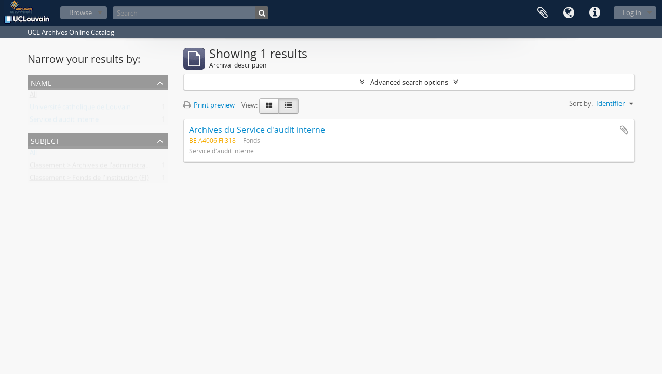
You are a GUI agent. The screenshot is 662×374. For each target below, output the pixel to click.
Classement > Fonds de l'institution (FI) (89, 179)
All (33, 96)
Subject (45, 140)
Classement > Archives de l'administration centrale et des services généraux (145, 167)
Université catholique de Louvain (80, 109)
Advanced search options (409, 82)
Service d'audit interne (64, 121)
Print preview (209, 105)
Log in (632, 12)
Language (569, 13)
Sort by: (581, 103)
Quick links (594, 13)
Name (41, 82)
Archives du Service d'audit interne (257, 130)
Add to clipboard (624, 130)
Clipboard (543, 13)
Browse (80, 12)
